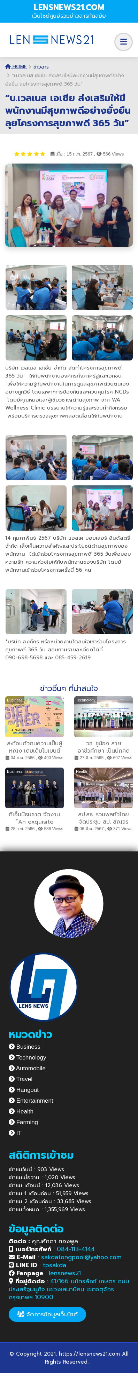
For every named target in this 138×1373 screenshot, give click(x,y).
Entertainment (31, 1100)
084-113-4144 (76, 1249)
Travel (20, 1079)
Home (16, 66)
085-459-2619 (73, 657)
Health (21, 1111)
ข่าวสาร (41, 67)
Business (24, 1046)
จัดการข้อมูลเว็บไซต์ (47, 1314)
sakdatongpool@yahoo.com (81, 1257)
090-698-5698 (24, 657)
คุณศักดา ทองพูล (43, 1241)
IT (15, 1133)
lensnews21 (65, 1273)
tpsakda (54, 1265)
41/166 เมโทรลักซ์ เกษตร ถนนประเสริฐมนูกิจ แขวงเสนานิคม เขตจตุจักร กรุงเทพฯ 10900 (69, 1289)
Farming (23, 1122)
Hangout (24, 1090)
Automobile (27, 1068)
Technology (27, 1057)
